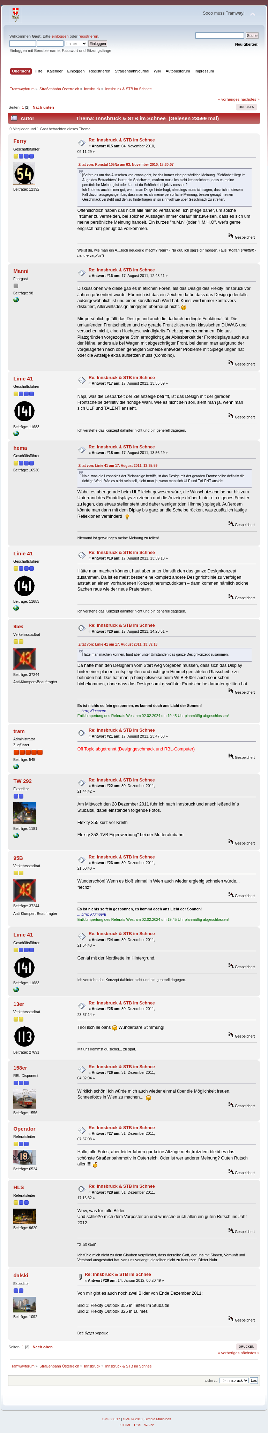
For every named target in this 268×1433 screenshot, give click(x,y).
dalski (20, 1275)
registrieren (88, 36)
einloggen (60, 36)
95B (18, 626)
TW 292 (22, 781)
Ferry (19, 141)
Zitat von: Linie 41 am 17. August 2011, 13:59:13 (118, 644)
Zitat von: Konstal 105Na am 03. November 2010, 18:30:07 (126, 165)
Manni (20, 271)
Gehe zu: (211, 1380)
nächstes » (250, 99)
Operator (24, 1129)
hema (20, 448)
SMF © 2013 (133, 1419)
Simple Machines (157, 1419)
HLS (18, 1187)
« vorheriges (229, 99)
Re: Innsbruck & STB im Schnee (122, 140)
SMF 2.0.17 (111, 1419)
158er (20, 1068)
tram (18, 731)
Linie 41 (23, 379)
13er (18, 1004)
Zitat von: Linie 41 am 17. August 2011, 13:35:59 (118, 466)
